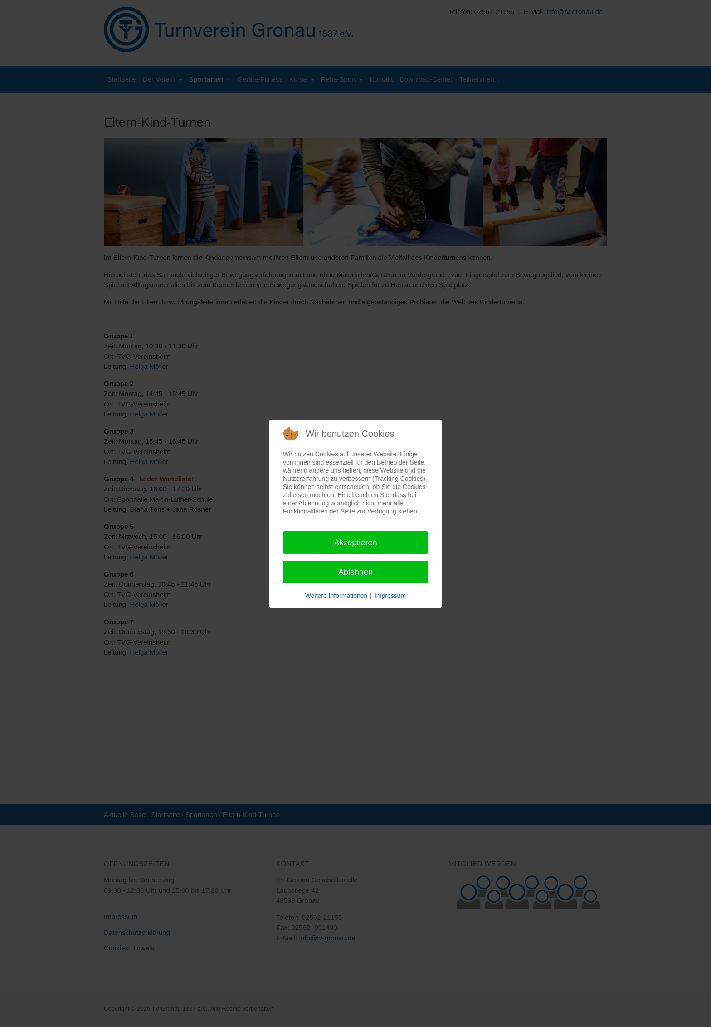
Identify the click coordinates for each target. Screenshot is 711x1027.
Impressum (390, 595)
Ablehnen (355, 572)
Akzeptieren (355, 542)
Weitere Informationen (336, 595)
